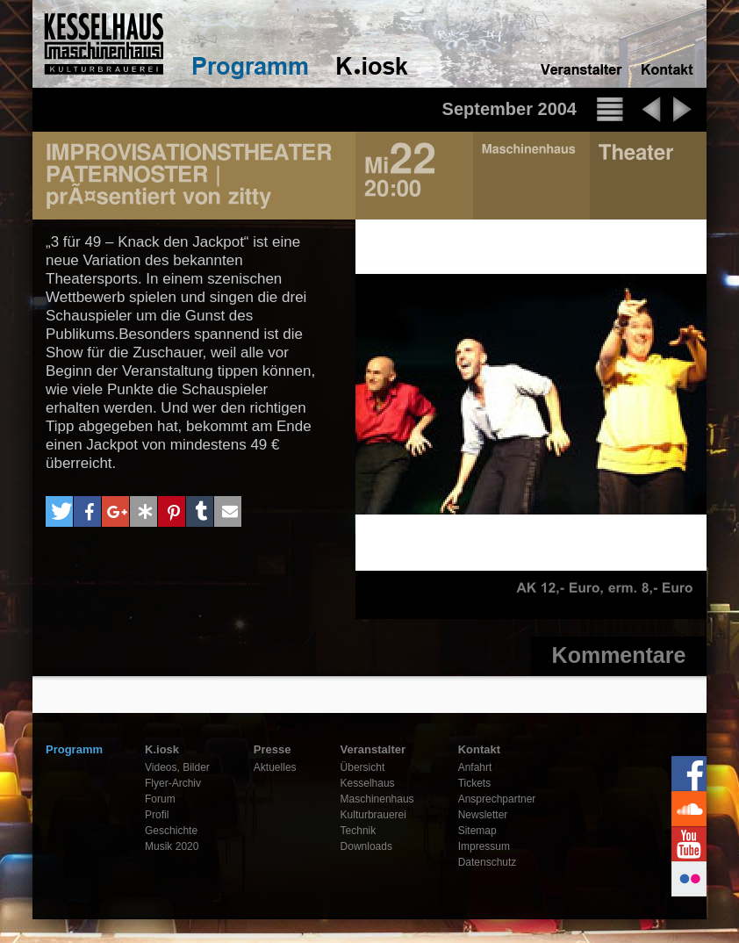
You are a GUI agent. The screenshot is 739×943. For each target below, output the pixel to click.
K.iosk (162, 749)
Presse (272, 749)
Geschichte (171, 830)
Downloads (366, 846)
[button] (59, 511)
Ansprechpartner (497, 799)
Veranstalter (373, 749)
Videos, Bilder (177, 767)
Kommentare (619, 655)
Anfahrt (475, 767)
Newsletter (483, 815)
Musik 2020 (171, 846)
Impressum (484, 846)
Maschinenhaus (377, 799)
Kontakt (479, 749)
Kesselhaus (368, 783)
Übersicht (363, 767)
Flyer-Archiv (173, 783)
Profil (157, 815)
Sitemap (477, 830)
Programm (74, 749)
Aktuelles (275, 767)
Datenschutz (487, 862)
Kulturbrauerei (373, 815)
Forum (160, 799)
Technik (359, 830)
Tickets (474, 783)
